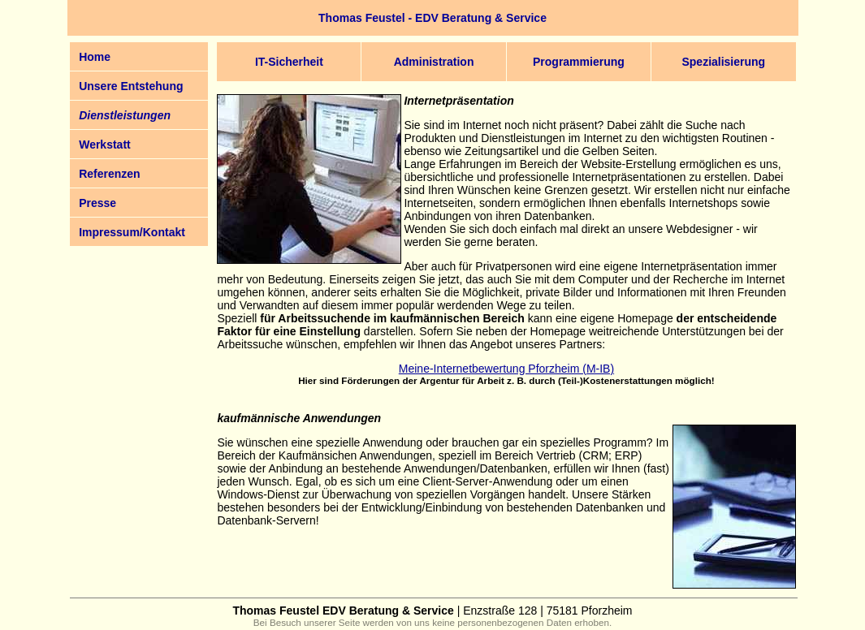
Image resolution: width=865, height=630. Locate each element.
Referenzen (109, 173)
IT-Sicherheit (289, 61)
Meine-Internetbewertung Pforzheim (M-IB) (506, 368)
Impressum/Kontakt (132, 232)
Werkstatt (105, 144)
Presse (97, 202)
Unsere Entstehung (131, 86)
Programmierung (579, 61)
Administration (434, 61)
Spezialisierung (723, 61)
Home (94, 56)
